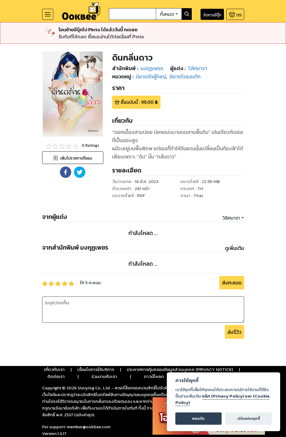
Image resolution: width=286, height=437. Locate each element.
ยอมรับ (198, 418)
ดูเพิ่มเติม (234, 248)
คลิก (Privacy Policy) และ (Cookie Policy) (222, 399)
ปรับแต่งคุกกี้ (248, 418)
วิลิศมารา (231, 217)
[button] (65, 172)
